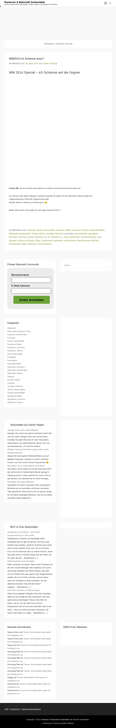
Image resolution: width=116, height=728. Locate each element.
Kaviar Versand (50, 63)
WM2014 (32, 244)
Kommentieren (45, 244)
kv (46, 237)
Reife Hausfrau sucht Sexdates (20, 561)
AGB (6, 709)
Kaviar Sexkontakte (46, 230)
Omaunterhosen (88, 237)
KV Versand (53, 237)
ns (61, 237)
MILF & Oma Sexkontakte (24, 527)
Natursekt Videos (14, 373)
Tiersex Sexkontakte (16, 389)
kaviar (31, 237)
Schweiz (11, 383)
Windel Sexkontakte (16, 393)
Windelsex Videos (15, 402)
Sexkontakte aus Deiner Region (27, 425)
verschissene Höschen (88, 240)
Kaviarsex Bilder (63, 230)
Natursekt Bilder (97, 230)
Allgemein (11, 328)
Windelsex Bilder (14, 396)
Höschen (22, 237)
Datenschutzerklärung (30, 709)
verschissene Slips (17, 244)
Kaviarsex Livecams (16, 347)
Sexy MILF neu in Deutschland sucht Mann (26, 466)
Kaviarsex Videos (80, 230)
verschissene (70, 240)
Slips (38, 240)
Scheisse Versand (26, 240)
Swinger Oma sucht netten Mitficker (22, 430)
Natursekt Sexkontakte (19, 233)
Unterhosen (47, 240)
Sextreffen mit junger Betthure (20, 482)
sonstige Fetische (54, 233)
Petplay (10, 376)
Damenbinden (80, 233)
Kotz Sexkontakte (15, 354)
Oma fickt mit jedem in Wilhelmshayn (23, 590)
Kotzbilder (11, 357)
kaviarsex (39, 237)
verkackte (58, 240)
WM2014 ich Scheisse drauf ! (26, 58)
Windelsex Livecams (16, 399)
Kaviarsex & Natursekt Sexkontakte (24, 2)
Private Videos (38, 233)
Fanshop (31, 230)
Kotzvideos (12, 360)
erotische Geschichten (17, 334)
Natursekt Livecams (16, 367)
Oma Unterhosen (72, 237)
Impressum (15, 709)
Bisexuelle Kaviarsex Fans (18, 331)
